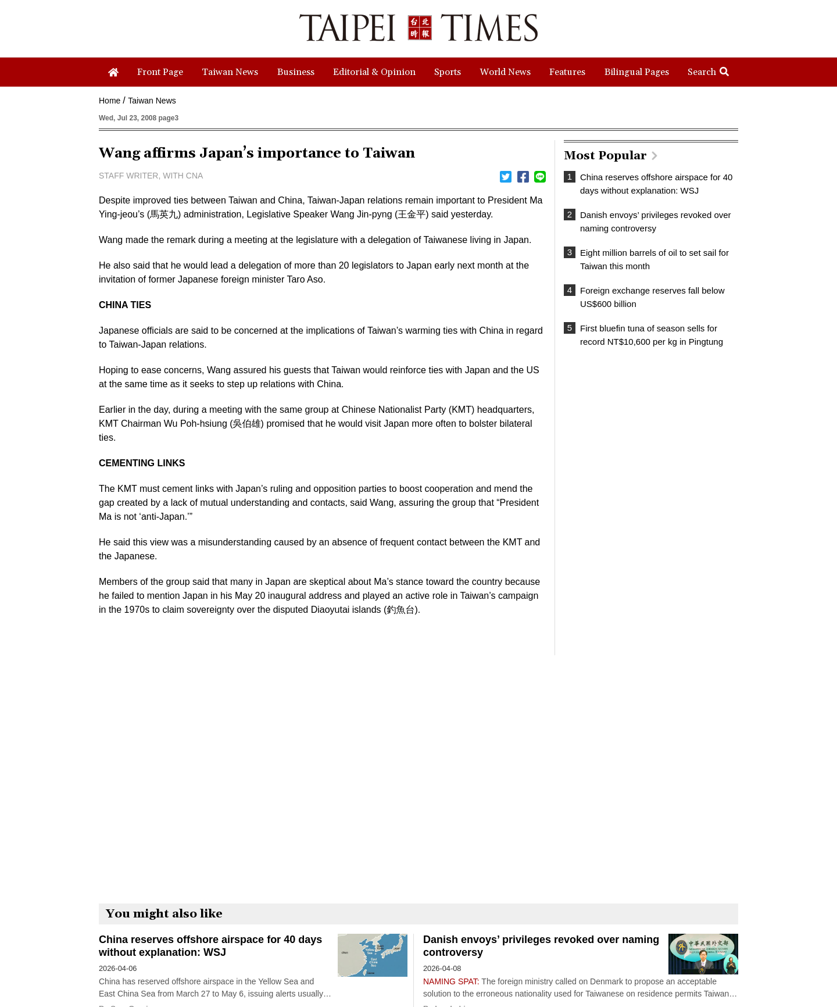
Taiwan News (152, 100)
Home (109, 100)
